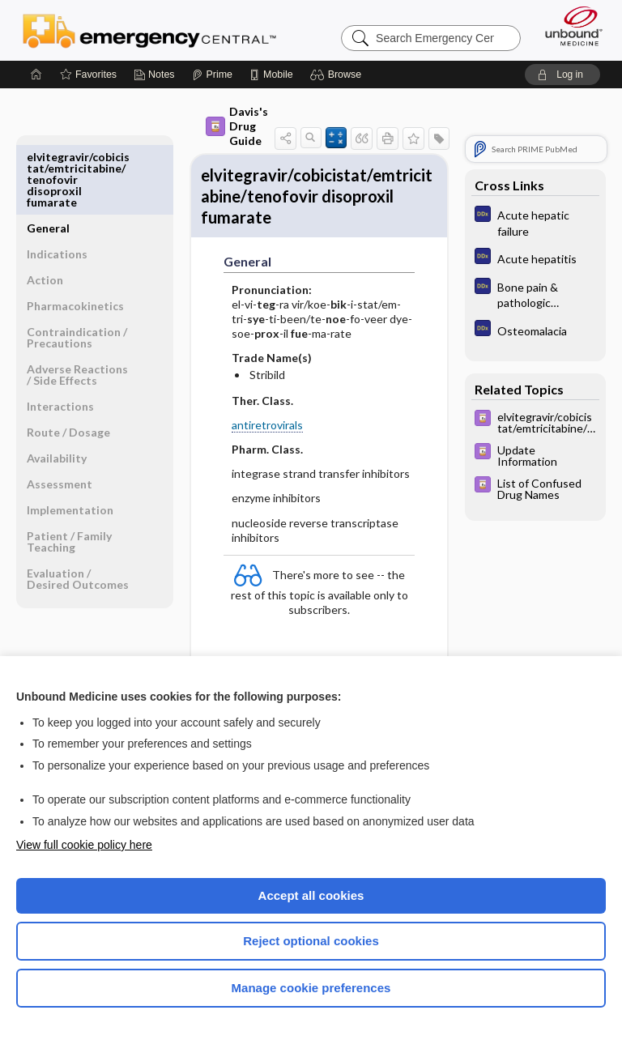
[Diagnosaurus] (535, 222)
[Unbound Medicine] (568, 26)
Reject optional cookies (311, 941)
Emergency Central (149, 30)
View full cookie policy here (84, 844)
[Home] (36, 74)
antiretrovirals (231, 440)
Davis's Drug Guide (201, 125)
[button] (338, 74)
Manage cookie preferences (311, 988)
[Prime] (212, 74)
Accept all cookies (311, 895)
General (48, 157)
